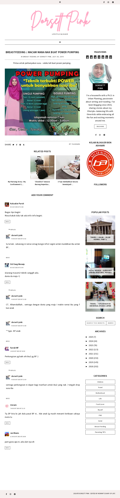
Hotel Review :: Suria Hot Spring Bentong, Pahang (100, 271)
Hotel (100, 421)
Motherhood (100, 393)
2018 (91, 366)
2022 (91, 349)
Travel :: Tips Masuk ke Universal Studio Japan (100, 305)
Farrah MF (14, 348)
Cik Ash (13, 405)
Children (100, 382)
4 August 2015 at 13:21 (18, 239)
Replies (13, 229)
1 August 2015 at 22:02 (17, 351)
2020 (91, 358)
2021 (91, 353)
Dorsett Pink (84, 493)
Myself (100, 410)
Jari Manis (14, 433)
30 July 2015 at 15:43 (16, 267)
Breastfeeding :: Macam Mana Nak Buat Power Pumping (42, 52)
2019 (91, 362)
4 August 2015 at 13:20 (18, 299)
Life (100, 399)
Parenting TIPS (100, 432)
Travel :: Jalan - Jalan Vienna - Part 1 (100, 238)
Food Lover (100, 404)
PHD (100, 415)
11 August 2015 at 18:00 (18, 436)
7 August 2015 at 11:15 (17, 408)
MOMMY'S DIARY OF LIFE (106, 493)
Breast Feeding (29, 57)
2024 (91, 341)
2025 (91, 337)
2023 (91, 345)
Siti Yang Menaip (17, 264)
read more (100, 126)
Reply (7, 221)
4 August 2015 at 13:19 (18, 379)
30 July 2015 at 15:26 (16, 207)
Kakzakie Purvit (17, 203)
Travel (100, 387)
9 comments (74, 144)
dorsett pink (17, 235)
